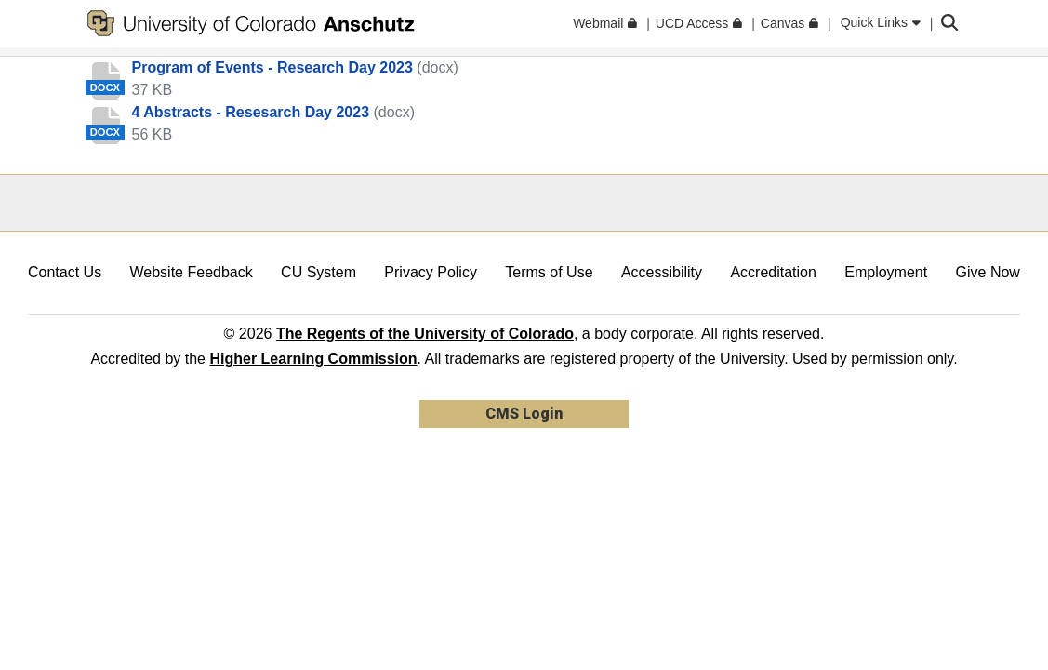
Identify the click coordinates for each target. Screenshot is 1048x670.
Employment (885, 272)
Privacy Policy (430, 272)
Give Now (988, 272)
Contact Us (64, 272)
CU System (318, 272)
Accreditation (773, 272)
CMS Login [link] (524, 413)
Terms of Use (548, 272)
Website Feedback (191, 272)
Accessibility (661, 272)
